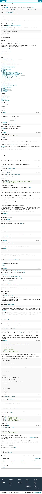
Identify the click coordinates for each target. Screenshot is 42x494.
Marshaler (4, 190)
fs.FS (15, 272)
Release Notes (28, 485)
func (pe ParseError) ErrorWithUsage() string (9, 85)
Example (3, 226)
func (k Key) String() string (6, 69)
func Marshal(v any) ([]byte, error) (6, 58)
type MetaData (3, 71)
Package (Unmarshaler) (5, 97)
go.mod (9, 9)
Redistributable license (17, 9)
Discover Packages (3, 3)
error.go (12, 461)
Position (4, 414)
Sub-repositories (20, 482)
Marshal (4, 112)
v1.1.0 (12, 23)
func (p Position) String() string (7, 87)
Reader (10, 168)
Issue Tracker (28, 483)
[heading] (3, 1)
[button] (11, 9)
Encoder (4, 178)
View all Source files (37, 458)
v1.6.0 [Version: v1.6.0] (3, 7)
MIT (21, 7)
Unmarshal (5, 122)
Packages (19, 479)
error (13, 114)
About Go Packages (20, 483)
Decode (2, 98)
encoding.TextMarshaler (11, 190)
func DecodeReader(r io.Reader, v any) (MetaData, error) (11, 75)
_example (3, 467)
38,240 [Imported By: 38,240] (31, 7)
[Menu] (21, 16)
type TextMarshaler (4, 89)
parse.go (22, 461)
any (7, 114)
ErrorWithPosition (11, 399)
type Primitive (3, 88)
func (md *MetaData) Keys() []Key (7, 77)
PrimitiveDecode (6, 120)
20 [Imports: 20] (25, 7)
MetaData (16, 174)
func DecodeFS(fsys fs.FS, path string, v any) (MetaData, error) (12, 73)
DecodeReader (6, 280)
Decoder (4, 128)
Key (5, 237)
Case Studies (3, 482)
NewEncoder (5, 213)
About (27, 479)
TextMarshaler (5, 445)
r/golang (35, 485)
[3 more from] (1, 469)
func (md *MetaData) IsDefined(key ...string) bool (10, 76)
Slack (35, 483)
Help (10, 485)
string (7, 181)
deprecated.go (3, 461)
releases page (6, 27)
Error (9, 394)
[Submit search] (37, 1)
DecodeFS (5, 268)
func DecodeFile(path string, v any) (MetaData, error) (10, 74)
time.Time (12, 144)
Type (8, 319)
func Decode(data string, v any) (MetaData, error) (10, 72)
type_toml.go (34, 460)
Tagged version (26, 9)
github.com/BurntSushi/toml (11, 3)
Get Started (11, 479)
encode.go (13, 460)
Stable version (33, 9)
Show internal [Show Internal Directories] (35, 465)
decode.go (2, 460)
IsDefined (9, 283)
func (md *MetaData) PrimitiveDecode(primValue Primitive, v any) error (13, 78)
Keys (8, 293)
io (8, 168)
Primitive (4, 310)
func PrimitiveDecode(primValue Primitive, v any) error (9, 59)
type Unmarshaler (4, 91)
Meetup (35, 486)
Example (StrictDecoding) (6, 48)
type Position (3, 86)
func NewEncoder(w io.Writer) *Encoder (8, 66)
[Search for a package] (21, 1)
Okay (39, 492)
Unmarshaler (5, 449)
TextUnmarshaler (6, 447)
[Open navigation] (40, 1)
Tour (10, 482)
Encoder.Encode (3, 99)
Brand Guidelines (28, 486)
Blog (26, 482)
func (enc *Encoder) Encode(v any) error (8, 67)
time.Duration (3, 146)
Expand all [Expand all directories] (39, 465)
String (6, 236)
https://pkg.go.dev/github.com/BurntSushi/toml (13, 25)
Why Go (2, 479)
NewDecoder (5, 166)
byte (11, 114)
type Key (2, 68)
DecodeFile (5, 274)
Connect (35, 479)
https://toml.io (20, 43)
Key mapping (3, 137)
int (5, 350)
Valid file (9, 9)
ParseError (5, 340)
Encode (8, 219)
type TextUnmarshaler (4, 90)
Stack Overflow (11, 483)
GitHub (35, 482)
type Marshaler (3, 70)
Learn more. (36, 492)
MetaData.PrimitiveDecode (5, 100)
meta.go (22, 460)
